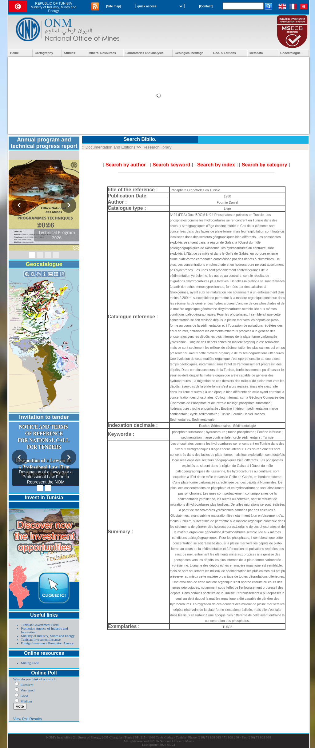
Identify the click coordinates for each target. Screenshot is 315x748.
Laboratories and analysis (144, 53)
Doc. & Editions (224, 53)
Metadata (256, 53)
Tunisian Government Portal (40, 625)
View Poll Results (27, 719)
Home (14, 53)
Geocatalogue (290, 53)
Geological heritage (189, 53)
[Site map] (113, 6)
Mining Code (30, 663)
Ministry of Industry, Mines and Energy (47, 636)
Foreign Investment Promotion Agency (47, 643)
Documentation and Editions (111, 147)
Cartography (44, 53)
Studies (69, 53)
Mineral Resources (102, 53)
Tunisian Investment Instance (41, 639)
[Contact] (206, 6)
